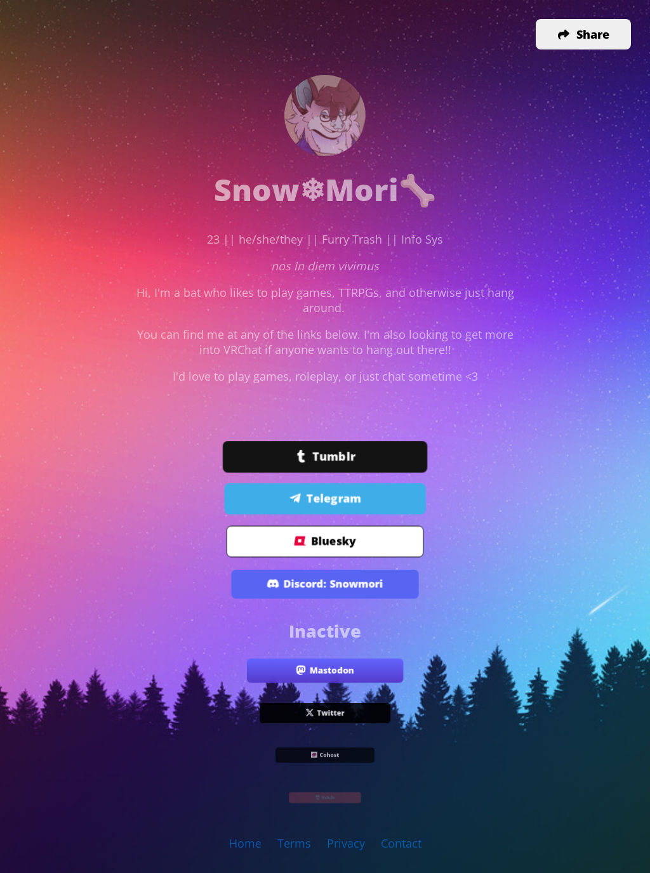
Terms (294, 843)
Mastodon (325, 671)
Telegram (325, 498)
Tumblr (325, 457)
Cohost (325, 756)
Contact (401, 843)
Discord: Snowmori (324, 584)
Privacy (346, 843)
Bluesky (325, 541)
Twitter (325, 713)
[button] (583, 34)
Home (245, 843)
